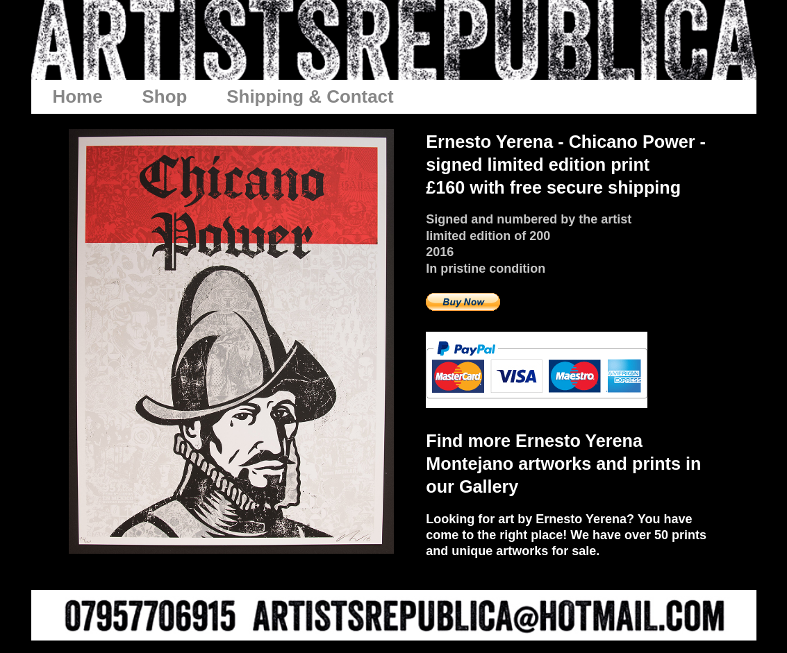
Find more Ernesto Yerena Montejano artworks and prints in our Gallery (563, 463)
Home (78, 96)
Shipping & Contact (309, 96)
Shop (165, 96)
